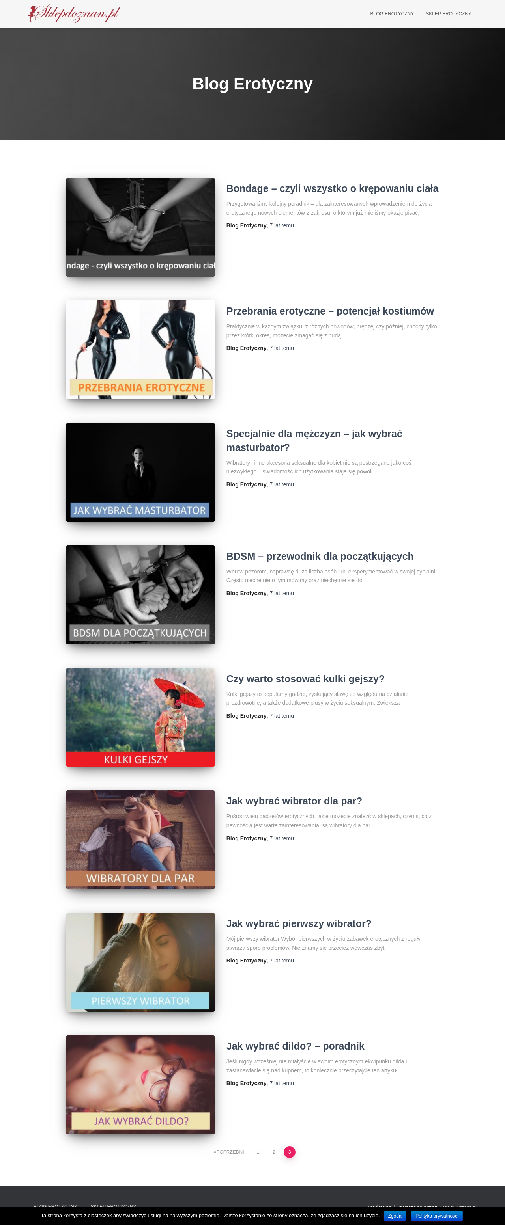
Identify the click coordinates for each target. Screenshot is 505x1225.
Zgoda (395, 1216)
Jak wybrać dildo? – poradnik (295, 1046)
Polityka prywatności (436, 1216)
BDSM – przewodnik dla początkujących (320, 556)
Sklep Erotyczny (448, 14)
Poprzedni (230, 1152)
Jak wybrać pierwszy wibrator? (299, 923)
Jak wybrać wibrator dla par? (294, 800)
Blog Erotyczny (392, 14)
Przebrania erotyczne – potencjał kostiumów (330, 310)
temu (281, 225)
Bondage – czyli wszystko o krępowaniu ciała (332, 188)
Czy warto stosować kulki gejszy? (305, 678)
